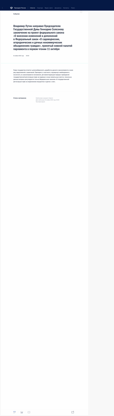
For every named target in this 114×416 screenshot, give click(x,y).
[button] (3, 2)
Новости (51, 98)
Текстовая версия (40, 102)
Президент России (20, 2)
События (16, 14)
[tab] (14, 412)
